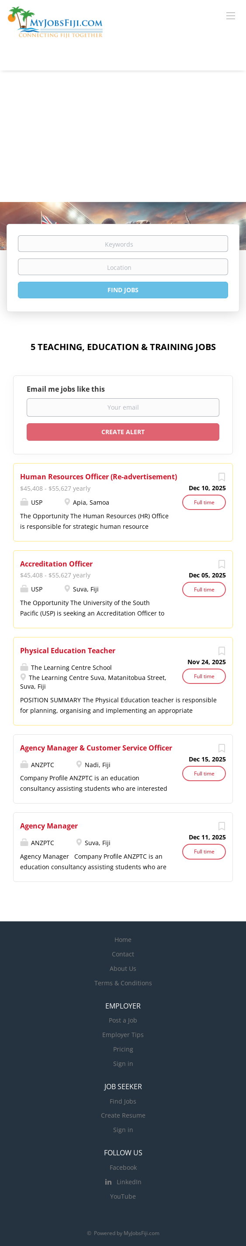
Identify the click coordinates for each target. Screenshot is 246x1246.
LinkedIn (129, 1182)
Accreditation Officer (56, 564)
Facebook (123, 1167)
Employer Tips (123, 1034)
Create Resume (123, 1115)
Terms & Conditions (123, 983)
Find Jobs (123, 290)
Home (123, 939)
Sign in (123, 1063)
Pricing (123, 1049)
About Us (123, 968)
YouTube (123, 1196)
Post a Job (123, 1020)
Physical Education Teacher (67, 650)
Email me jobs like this (66, 389)
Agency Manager (49, 826)
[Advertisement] (123, 136)
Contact (123, 954)
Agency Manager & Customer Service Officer (96, 748)
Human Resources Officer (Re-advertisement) (98, 476)
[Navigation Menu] (230, 15)
